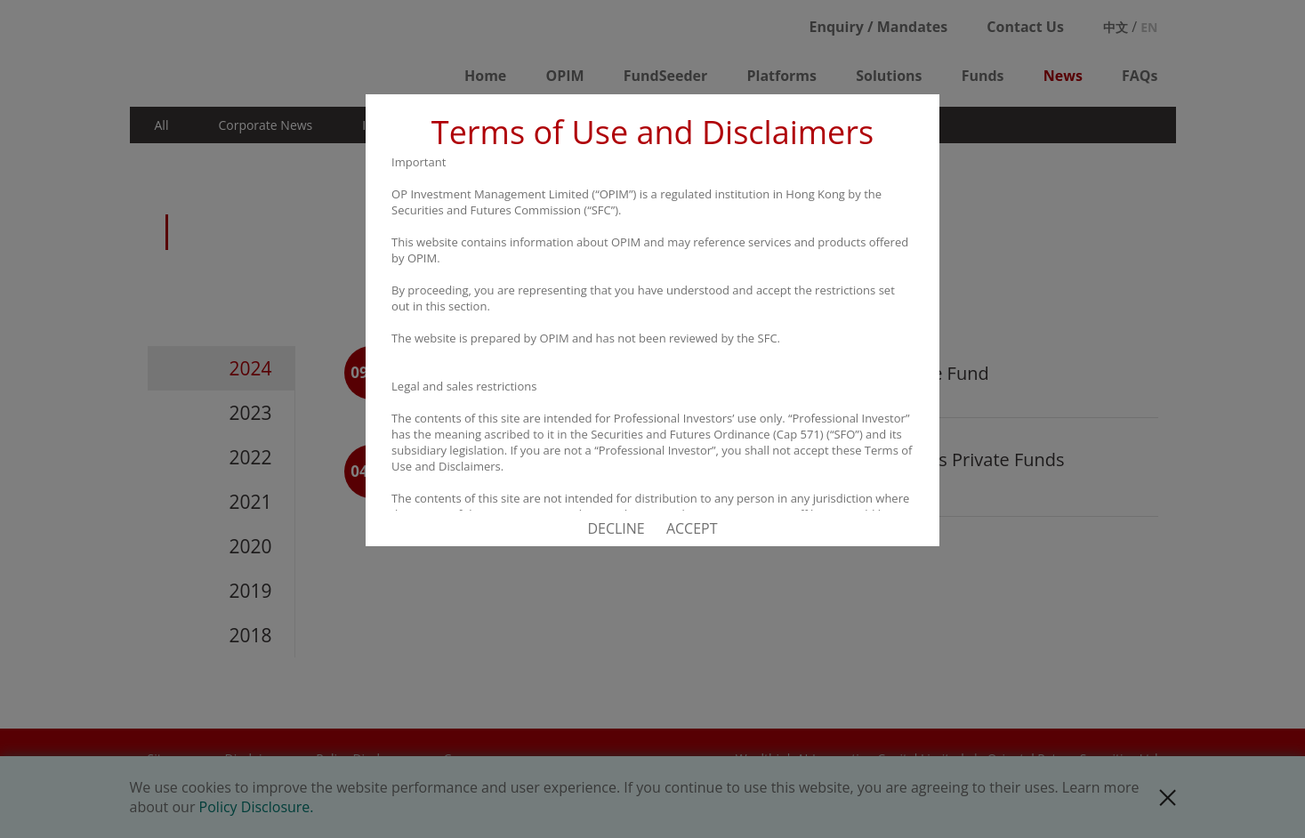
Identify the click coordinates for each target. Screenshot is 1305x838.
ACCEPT (692, 528)
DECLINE (615, 528)
